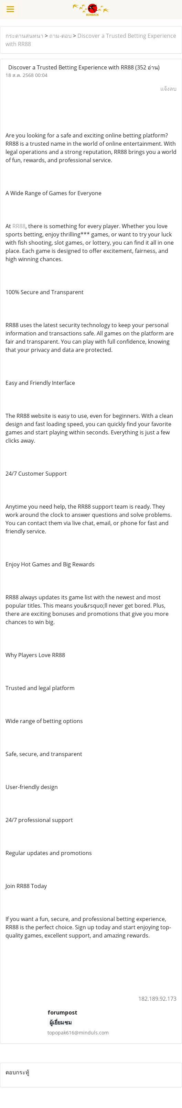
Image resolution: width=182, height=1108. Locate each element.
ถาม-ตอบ (60, 36)
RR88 (18, 226)
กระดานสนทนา (24, 36)
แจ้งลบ (168, 88)
